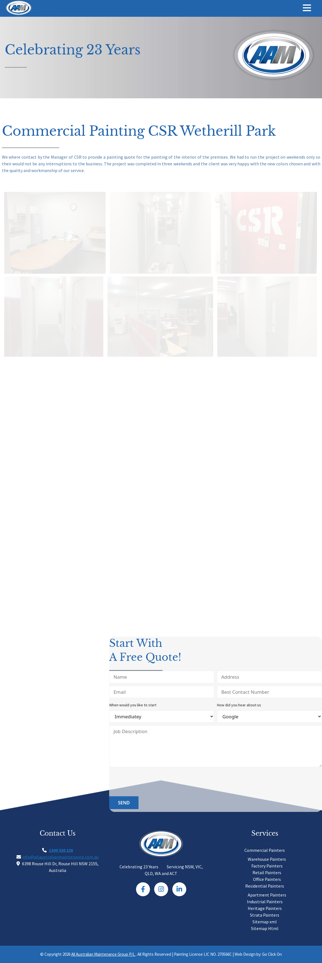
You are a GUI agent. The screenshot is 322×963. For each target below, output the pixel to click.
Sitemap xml (264, 921)
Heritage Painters (265, 908)
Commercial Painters (264, 850)
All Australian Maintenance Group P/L (103, 954)
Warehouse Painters (267, 859)
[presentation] (151, 782)
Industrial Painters (265, 901)
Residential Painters (264, 886)
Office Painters (267, 879)
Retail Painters (266, 872)
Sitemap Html (264, 928)
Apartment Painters (267, 895)
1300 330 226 (61, 850)
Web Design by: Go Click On (258, 954)
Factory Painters (267, 866)
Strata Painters (264, 915)
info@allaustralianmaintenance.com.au (60, 857)
